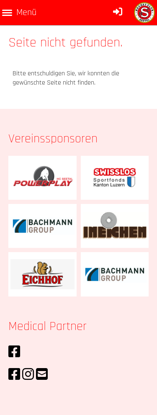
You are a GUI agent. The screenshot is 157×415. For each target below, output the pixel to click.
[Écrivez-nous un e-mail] (42, 375)
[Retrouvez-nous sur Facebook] (14, 352)
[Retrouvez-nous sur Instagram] (28, 375)
